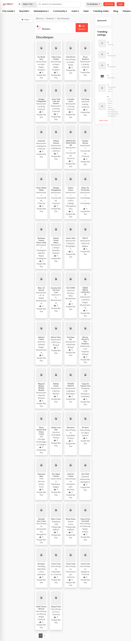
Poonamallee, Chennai (70, 156)
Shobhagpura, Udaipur (41, 443)
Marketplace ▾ (41, 11)
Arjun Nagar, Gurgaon (41, 67)
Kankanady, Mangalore (85, 480)
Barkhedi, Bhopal (71, 346)
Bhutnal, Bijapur (86, 244)
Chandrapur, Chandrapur (85, 202)
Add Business (81, 27)
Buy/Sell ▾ (24, 11)
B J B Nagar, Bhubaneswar (41, 299)
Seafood (85, 101)
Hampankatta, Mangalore (41, 532)
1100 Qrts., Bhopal (56, 343)
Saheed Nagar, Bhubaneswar (85, 303)
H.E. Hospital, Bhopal (85, 352)
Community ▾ (60, 11)
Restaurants (71, 149)
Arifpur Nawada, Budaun (56, 250)
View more (103, 120)
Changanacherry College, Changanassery (71, 203)
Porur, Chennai (56, 613)
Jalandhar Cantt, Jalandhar (41, 572)
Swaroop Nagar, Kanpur (86, 529)
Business (50, 18)
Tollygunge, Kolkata (56, 528)
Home (40, 18)
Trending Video (101, 11)
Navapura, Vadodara (85, 395)
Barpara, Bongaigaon (70, 246)
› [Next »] (48, 635)
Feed (85, 11)
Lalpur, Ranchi (85, 434)
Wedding (41, 566)
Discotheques (71, 431)
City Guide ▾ (8, 11)
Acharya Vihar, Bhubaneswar (71, 297)
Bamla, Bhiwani (41, 396)
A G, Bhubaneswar (56, 299)
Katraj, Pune (41, 485)
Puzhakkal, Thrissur (56, 436)
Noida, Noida (71, 63)
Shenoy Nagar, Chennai (42, 617)
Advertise (109, 4)
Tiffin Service (41, 480)
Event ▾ (75, 11)
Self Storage (41, 437)
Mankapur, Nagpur (56, 485)
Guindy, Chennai (85, 65)
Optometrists (56, 480)
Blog (115, 11)
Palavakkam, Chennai (56, 573)
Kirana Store (70, 523)
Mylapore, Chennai (42, 147)
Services (56, 432)
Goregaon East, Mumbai (70, 487)
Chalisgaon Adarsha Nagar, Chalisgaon (41, 254)
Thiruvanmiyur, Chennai (71, 574)
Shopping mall (85, 389)
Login (120, 4)
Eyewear (85, 476)
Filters (25, 19)
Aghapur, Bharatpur (70, 392)
